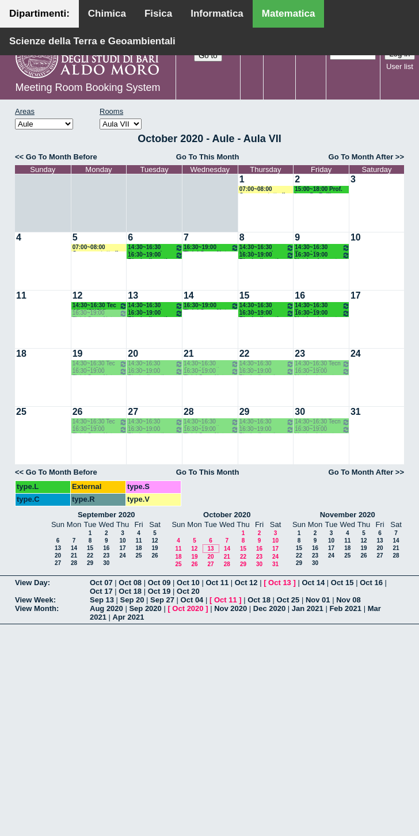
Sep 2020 (145, 608)
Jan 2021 (307, 608)
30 (300, 412)
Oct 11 (216, 582)
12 (78, 295)
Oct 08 (130, 582)
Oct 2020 (187, 608)
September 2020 (106, 514)
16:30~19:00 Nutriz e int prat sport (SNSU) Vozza (322, 255)
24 (356, 353)
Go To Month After (361, 156)
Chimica (107, 13)
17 (356, 295)
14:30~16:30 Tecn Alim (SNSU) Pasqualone (322, 247)
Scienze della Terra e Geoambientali (92, 41)
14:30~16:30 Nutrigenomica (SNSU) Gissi (155, 247)
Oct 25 (288, 599)
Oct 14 (313, 582)
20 (133, 353)
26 (78, 412)
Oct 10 (188, 582)
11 (21, 295)
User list (399, 66)
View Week (34, 599)
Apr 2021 (128, 617)
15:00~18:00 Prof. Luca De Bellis (318, 189)
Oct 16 (371, 582)
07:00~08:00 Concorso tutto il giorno (262, 189)
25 (21, 412)
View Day (31, 582)
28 (189, 412)
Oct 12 (246, 582)
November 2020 (347, 514)
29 (244, 412)
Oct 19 (159, 591)
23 (300, 353)
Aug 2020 (106, 608)
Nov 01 (318, 599)
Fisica (158, 13)
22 (244, 353)
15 (244, 295)
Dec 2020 (269, 608)
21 (189, 353)
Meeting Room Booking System (87, 87)
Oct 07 (101, 582)
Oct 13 (279, 582)
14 (189, 295)
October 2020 (226, 514)
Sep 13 (102, 599)
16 (300, 295)
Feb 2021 (345, 608)
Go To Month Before (61, 156)
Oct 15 (342, 582)
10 (356, 237)
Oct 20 (188, 591)
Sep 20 (132, 599)
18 (21, 353)
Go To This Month (207, 156)
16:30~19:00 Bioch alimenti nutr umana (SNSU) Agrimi (155, 255)
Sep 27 (162, 599)
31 (356, 412)
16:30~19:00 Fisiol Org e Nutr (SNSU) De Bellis (211, 247)
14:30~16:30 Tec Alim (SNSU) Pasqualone (100, 306)
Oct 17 (101, 591)
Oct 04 (192, 599)
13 (133, 295)
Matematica (288, 13)
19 (78, 353)
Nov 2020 (230, 608)
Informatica (217, 13)
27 (133, 412)
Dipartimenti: (39, 13)
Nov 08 (348, 599)
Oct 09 (159, 582)
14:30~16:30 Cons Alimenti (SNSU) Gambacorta (211, 364)
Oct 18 (130, 591)
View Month (35, 608)
